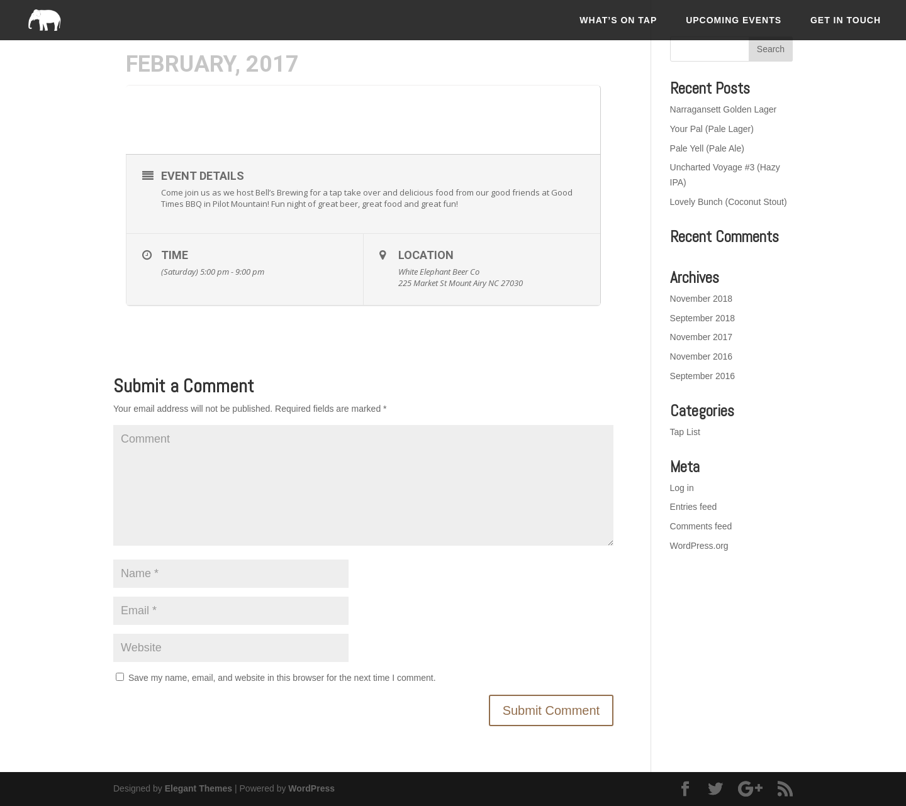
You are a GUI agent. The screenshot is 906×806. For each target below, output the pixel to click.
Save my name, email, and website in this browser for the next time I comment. (282, 678)
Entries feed (693, 507)
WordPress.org (699, 546)
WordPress (311, 788)
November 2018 (701, 299)
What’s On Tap (618, 20)
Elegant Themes (198, 788)
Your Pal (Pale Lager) (712, 129)
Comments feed (701, 526)
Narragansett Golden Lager (723, 109)
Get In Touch (845, 20)
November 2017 (701, 337)
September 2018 (702, 318)
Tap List (685, 432)
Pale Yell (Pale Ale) (707, 148)
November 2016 (701, 356)
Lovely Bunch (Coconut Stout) (728, 202)
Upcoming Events (733, 20)
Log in (682, 488)
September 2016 (702, 376)
